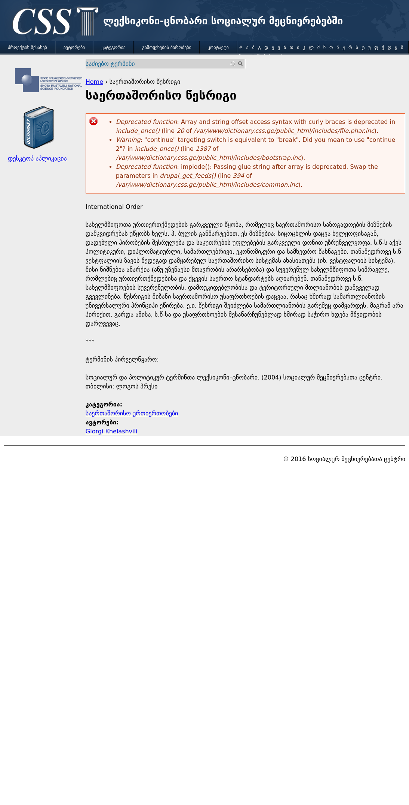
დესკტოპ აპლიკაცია (37, 158)
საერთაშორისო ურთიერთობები (132, 413)
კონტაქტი (218, 47)
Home (94, 81)
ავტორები (74, 47)
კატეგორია (113, 47)
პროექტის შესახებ (27, 47)
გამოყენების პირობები (166, 47)
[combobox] (161, 63)
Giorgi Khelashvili (112, 431)
